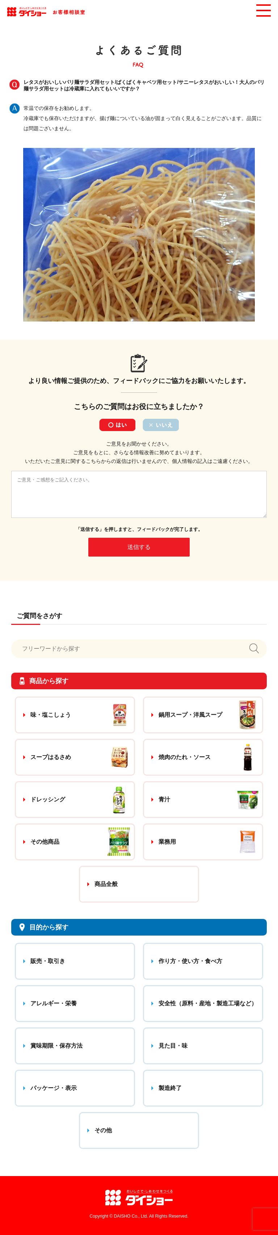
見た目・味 (173, 1046)
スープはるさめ (50, 757)
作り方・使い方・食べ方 (190, 961)
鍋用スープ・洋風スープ (190, 715)
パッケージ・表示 (53, 1088)
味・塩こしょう (50, 715)
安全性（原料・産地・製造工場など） (208, 1003)
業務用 (167, 842)
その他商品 (44, 842)
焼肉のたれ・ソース (185, 757)
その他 (103, 1130)
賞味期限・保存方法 (56, 1046)
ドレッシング (47, 799)
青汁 (164, 799)
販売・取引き (47, 961)
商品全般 (106, 884)
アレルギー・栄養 (53, 1003)
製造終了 (170, 1088)
